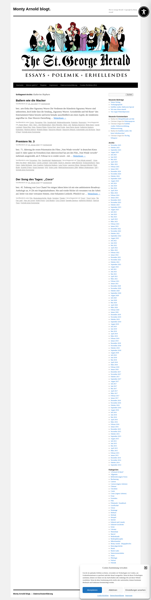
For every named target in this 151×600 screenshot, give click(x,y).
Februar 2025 (115, 167)
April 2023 (114, 219)
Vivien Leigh (53, 167)
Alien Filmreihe (57, 125)
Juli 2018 (114, 355)
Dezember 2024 (116, 171)
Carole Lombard (42, 163)
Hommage (114, 510)
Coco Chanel (60, 201)
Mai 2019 (114, 331)
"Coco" (83, 198)
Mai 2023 (114, 217)
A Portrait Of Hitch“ (117, 472)
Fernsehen (38, 122)
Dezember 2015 (116, 429)
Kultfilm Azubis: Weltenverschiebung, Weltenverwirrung (120, 126)
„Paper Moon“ (23, 125)
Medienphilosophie (63, 122)
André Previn (40, 201)
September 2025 (116, 150)
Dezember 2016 (116, 400)
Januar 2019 (114, 341)
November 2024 (116, 174)
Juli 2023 (114, 212)
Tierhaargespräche (116, 105)
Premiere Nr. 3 (25, 141)
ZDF (96, 167)
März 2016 (114, 422)
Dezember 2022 (116, 229)
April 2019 (114, 334)
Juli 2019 (114, 326)
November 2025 (116, 145)
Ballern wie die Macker (31, 100)
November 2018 (116, 346)
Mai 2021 (114, 274)
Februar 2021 (115, 281)
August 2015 (115, 439)
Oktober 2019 (115, 319)
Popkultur (74, 122)
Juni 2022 (114, 243)
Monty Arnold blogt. (32, 9)
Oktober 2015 (115, 434)
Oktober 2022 (115, 233)
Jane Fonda (61, 127)
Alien (30, 125)
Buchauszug (115, 479)
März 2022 (114, 250)
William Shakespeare (86, 167)
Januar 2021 (114, 283)
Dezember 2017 (116, 372)
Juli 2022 (114, 241)
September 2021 (116, 264)
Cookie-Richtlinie (103, 595)
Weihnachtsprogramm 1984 (68, 167)
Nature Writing (115, 102)
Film (44, 122)
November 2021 (116, 260)
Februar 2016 (115, 424)
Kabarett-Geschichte (117, 524)
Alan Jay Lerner (29, 201)
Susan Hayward (38, 167)
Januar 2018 (114, 369)
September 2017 (116, 379)
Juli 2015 (114, 441)
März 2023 (114, 221)
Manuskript (114, 532)
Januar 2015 (114, 455)
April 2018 (114, 362)
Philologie (114, 558)
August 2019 (115, 324)
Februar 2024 (115, 195)
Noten (113, 556)
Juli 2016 (114, 412)
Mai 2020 (114, 303)
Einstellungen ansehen (135, 590)
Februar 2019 (115, 338)
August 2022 (115, 238)
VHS (46, 167)
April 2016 (114, 420)
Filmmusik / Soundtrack (118, 503)
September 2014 (116, 465)
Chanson (113, 486)
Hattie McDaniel (26, 165)
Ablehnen (113, 590)
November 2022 (116, 231)
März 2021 (114, 279)
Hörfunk (113, 515)
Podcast (113, 560)
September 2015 (116, 436)
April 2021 (114, 276)
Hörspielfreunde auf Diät (126, 119)
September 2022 (116, 236)
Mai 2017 (114, 388)
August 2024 (115, 181)
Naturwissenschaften (117, 553)
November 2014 (116, 460)
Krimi (113, 527)
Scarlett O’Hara (26, 167)
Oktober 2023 (115, 205)
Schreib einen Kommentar (31, 132)
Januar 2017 (114, 398)
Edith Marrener (77, 163)
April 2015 (114, 448)
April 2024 (114, 190)
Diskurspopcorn (129, 121)
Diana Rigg (27, 127)
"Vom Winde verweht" (84, 160)
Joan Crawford (38, 165)
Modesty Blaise (42, 130)
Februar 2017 (115, 396)
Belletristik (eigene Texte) (119, 477)
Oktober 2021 (115, 262)
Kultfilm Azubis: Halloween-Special (122, 107)
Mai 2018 (114, 360)
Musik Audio (115, 551)
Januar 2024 (114, 198)
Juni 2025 (114, 157)
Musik (49, 198)
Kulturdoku (19, 130)
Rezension (82, 122)
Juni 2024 (114, 186)
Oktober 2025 (115, 147)
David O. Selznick (64, 163)
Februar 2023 (115, 224)
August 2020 (115, 295)
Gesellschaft (51, 122)
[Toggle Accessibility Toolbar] (144, 12)
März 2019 (114, 336)
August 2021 (115, 267)
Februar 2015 (115, 453)
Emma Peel (51, 127)
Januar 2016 (114, 427)
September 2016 (116, 408)
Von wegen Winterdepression (120, 112)
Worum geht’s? (32, 85)
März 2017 (114, 393)
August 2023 (115, 210)
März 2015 (114, 451)
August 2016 (115, 410)
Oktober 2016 (115, 405)
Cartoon (113, 482)
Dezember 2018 (116, 343)
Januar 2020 (114, 312)
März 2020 (114, 307)
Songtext (55, 198)
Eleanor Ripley (41, 127)
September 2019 (116, 322)
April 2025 (114, 162)
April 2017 (114, 391)
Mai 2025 (114, 159)
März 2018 (114, 365)
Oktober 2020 (115, 291)
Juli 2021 (114, 269)
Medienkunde (56, 160)
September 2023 (116, 207)
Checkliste (114, 489)
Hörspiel (113, 517)
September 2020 (116, 293)
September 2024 (116, 178)
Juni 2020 (114, 300)
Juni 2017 (114, 386)
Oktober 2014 (115, 462)
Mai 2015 (114, 446)
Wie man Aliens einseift (118, 109)
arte (69, 125)
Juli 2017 (114, 384)
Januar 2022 (114, 255)
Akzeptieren (92, 590)
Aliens (65, 125)
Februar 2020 (115, 310)
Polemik (113, 563)
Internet (113, 520)
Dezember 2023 (116, 200)
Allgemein (114, 474)
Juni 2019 (114, 329)
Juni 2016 (114, 415)
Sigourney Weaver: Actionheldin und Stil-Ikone (78, 130)
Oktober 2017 (115, 377)
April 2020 (114, 305)
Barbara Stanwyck (78, 125)
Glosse (113, 508)
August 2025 (115, 152)
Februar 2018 (115, 367)
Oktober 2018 (115, 348)
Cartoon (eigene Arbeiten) (119, 484)
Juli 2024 (114, 183)
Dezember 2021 (116, 257)
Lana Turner (62, 165)
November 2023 (116, 202)
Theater (62, 198)
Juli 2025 (114, 155)
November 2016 (116, 403)
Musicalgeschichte (39, 198)
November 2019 (116, 317)
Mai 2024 (114, 188)
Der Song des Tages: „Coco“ (35, 179)
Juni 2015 (114, 443)
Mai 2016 (114, 417)
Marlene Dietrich (30, 130)
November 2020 (116, 288)
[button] (145, 567)
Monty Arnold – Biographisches (121, 544)
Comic (32, 122)
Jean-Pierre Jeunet (72, 127)
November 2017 (116, 374)
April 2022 (114, 248)
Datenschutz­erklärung (117, 595)
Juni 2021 (114, 272)
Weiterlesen (60, 118)
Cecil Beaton (50, 201)
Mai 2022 (114, 245)
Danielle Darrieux (72, 201)
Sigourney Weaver (55, 130)
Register (43, 85)
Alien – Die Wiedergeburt (42, 125)
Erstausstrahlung (89, 163)
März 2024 (114, 193)
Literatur (113, 529)
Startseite (19, 85)
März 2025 (114, 164)
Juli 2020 (114, 298)
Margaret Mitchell (86, 165)
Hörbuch (113, 513)
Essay (112, 496)
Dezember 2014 (116, 458)
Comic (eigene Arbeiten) (118, 493)
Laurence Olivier (73, 165)
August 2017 (115, 381)
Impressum (128, 595)
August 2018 (115, 353)
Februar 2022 (115, 252)
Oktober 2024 (115, 176)
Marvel (113, 534)
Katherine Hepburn (87, 127)
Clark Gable (53, 163)
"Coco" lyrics (90, 198)
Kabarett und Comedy (118, 522)
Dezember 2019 (116, 315)
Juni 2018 (114, 357)
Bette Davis (90, 125)
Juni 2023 (114, 214)
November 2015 (116, 431)
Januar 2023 (114, 226)
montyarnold (45, 104)
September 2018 (116, 350)
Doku (34, 127)
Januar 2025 (114, 169)
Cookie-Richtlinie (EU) (88, 85)
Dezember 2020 (116, 286)
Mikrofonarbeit (115, 541)
